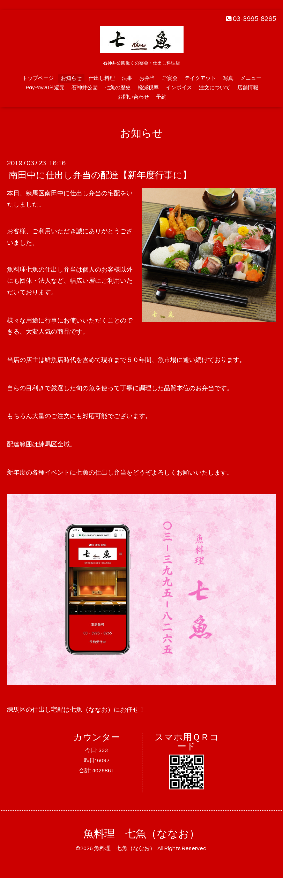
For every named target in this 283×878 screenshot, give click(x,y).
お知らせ (71, 78)
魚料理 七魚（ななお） (141, 833)
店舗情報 (247, 87)
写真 (228, 78)
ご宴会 (170, 78)
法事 (127, 78)
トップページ (38, 78)
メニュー (250, 78)
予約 (161, 97)
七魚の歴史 (118, 87)
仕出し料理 (102, 78)
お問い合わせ (133, 97)
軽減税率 (148, 87)
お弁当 (147, 78)
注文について (214, 87)
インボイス (179, 87)
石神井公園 (85, 87)
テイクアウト (200, 78)
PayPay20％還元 (45, 87)
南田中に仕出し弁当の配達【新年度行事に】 (100, 175)
